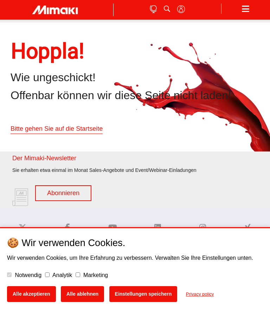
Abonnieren (63, 193)
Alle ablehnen (82, 294)
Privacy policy (200, 294)
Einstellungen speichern (143, 294)
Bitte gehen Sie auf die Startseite (57, 128)
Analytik (58, 275)
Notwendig (24, 275)
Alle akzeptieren (31, 294)
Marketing (92, 275)
